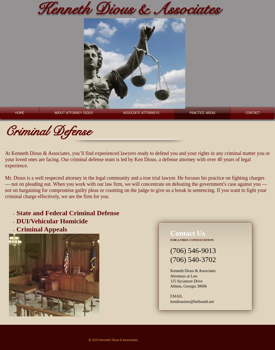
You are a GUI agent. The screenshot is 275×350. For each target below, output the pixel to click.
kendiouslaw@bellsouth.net (192, 302)
